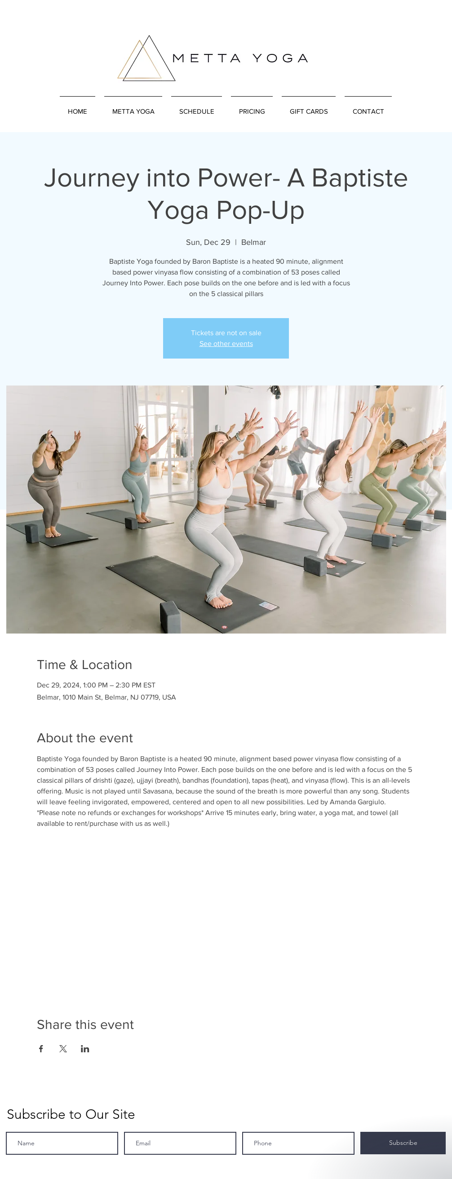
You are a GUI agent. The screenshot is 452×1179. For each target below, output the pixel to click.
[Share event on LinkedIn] (85, 1048)
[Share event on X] (63, 1048)
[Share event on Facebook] (41, 1048)
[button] (133, 107)
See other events (226, 343)
